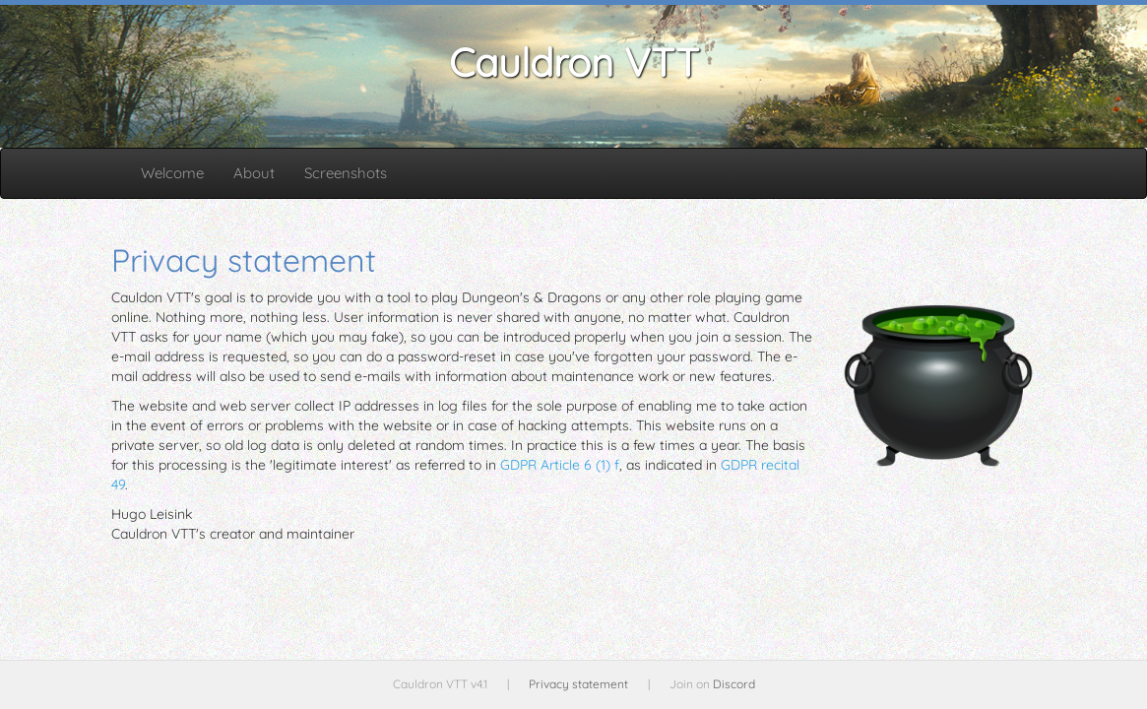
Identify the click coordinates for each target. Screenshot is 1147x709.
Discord (734, 684)
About (254, 172)
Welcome (172, 172)
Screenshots (345, 172)
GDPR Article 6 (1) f (559, 465)
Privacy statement (578, 684)
